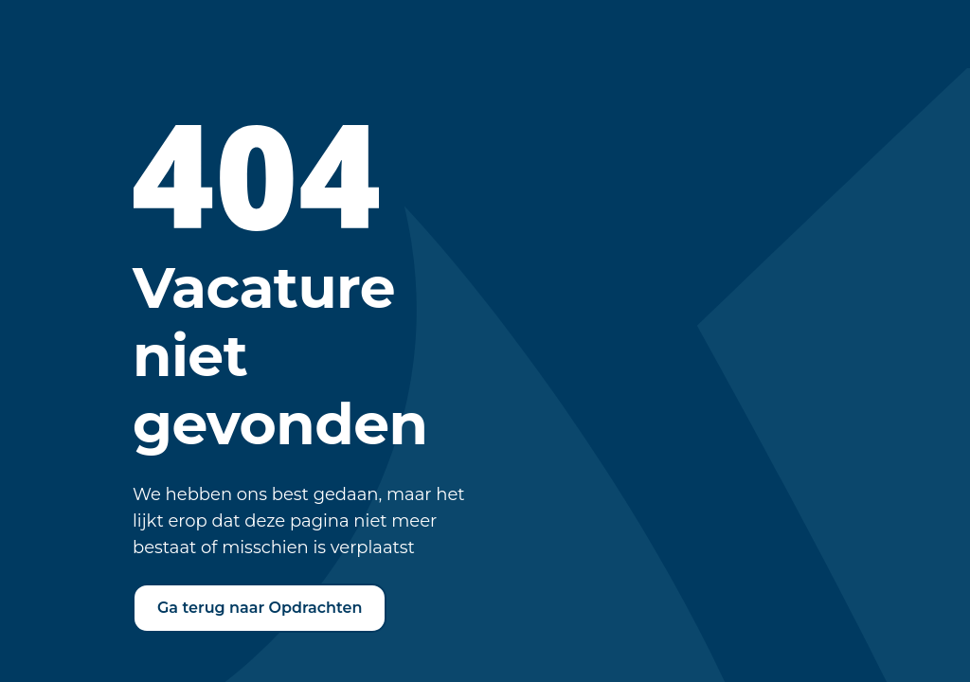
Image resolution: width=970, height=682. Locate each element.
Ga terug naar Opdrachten (259, 608)
